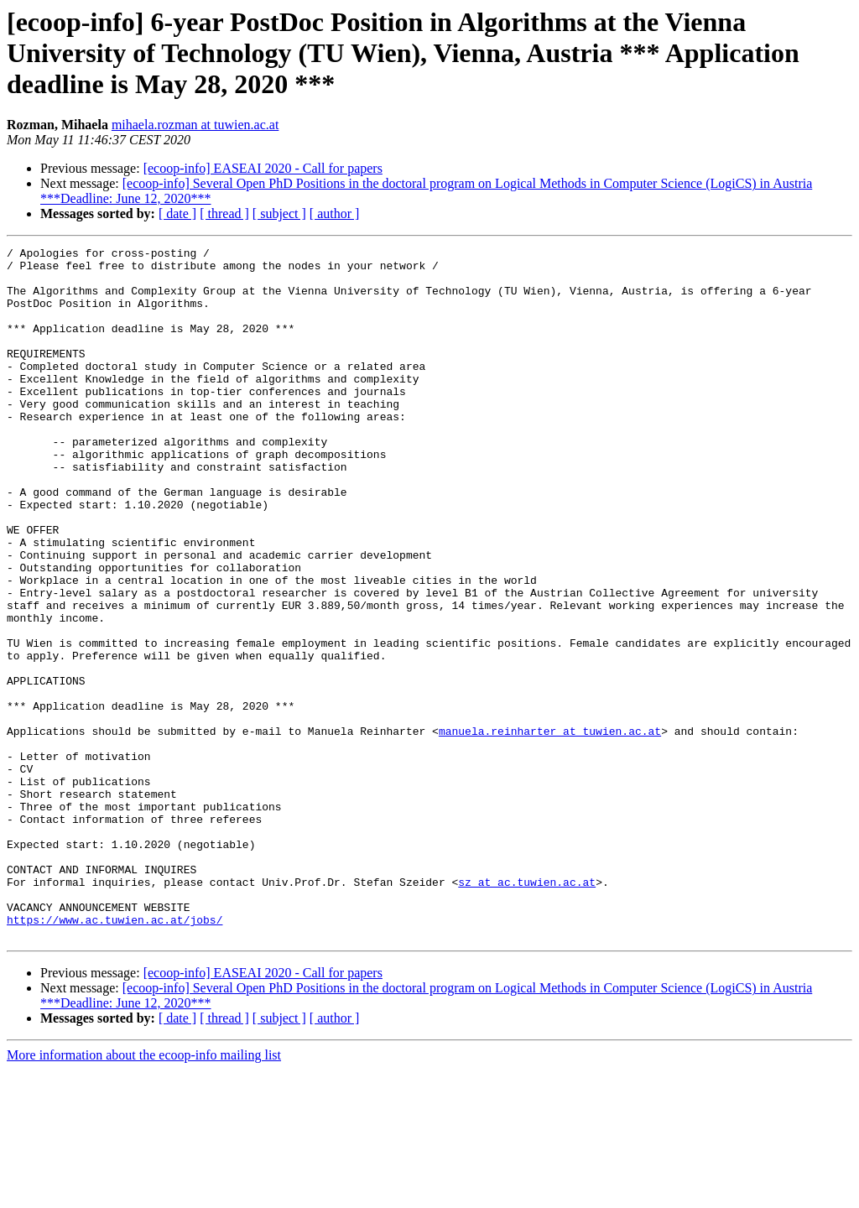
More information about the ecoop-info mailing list (144, 1193)
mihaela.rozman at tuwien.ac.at (195, 124)
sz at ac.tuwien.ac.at (527, 1010)
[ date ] (177, 213)
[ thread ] (224, 213)
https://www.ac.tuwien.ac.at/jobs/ (114, 1055)
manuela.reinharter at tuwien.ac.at (550, 828)
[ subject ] (279, 213)
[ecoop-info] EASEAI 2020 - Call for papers (263, 168)
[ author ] (335, 213)
